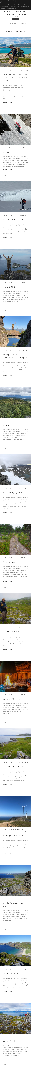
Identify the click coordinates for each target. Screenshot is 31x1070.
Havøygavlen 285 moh (13, 835)
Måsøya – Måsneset (12, 699)
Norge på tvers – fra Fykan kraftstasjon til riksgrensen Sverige (15, 78)
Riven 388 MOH (10, 287)
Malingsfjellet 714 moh (13, 1041)
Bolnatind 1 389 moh (12, 492)
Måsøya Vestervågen (12, 631)
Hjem (6, 23)
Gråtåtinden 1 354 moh (13, 219)
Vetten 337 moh (10, 425)
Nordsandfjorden (10, 973)
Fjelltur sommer (7, 70)
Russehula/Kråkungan (13, 766)
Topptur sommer (18, 829)
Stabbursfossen (10, 562)
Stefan (4, 107)
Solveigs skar (9, 152)
